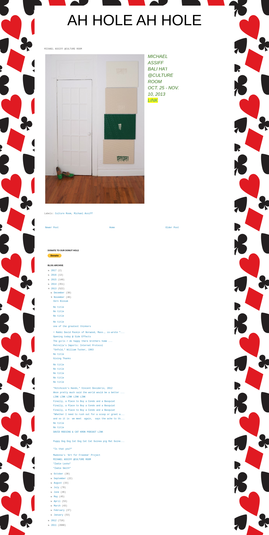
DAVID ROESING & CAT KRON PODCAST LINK (78, 432)
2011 (54, 525)
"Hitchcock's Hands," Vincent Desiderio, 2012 (82, 388)
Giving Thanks (62, 358)
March (58, 506)
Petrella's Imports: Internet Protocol (78, 345)
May (56, 496)
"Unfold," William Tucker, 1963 (73, 350)
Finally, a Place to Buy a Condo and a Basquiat (84, 401)
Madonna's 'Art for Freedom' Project (76, 455)
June (57, 492)
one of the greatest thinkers (72, 326)
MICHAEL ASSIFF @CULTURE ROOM (72, 459)
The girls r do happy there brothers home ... (82, 341)
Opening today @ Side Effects (72, 336)
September (60, 478)
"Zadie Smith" (62, 468)
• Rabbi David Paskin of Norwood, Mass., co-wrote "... (89, 332)
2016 (54, 275)
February (60, 510)
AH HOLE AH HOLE (134, 20)
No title (58, 307)
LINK (153, 100)
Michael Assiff (83, 213)
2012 (54, 520)
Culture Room (63, 213)
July (57, 487)
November (60, 297)
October (59, 474)
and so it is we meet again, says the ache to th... (89, 418)
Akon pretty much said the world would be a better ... (89, 392)
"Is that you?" (62, 449)
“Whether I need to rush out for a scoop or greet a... (89, 414)
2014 (54, 284)
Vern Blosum (60, 301)
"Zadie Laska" (62, 463)
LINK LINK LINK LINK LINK (70, 397)
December (60, 293)
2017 (54, 270)
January (59, 515)
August (58, 483)
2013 (54, 288)
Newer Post (52, 227)
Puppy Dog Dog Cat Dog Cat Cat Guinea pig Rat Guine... (89, 441)
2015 (54, 279)
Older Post (172, 227)
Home (112, 227)
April (58, 501)
